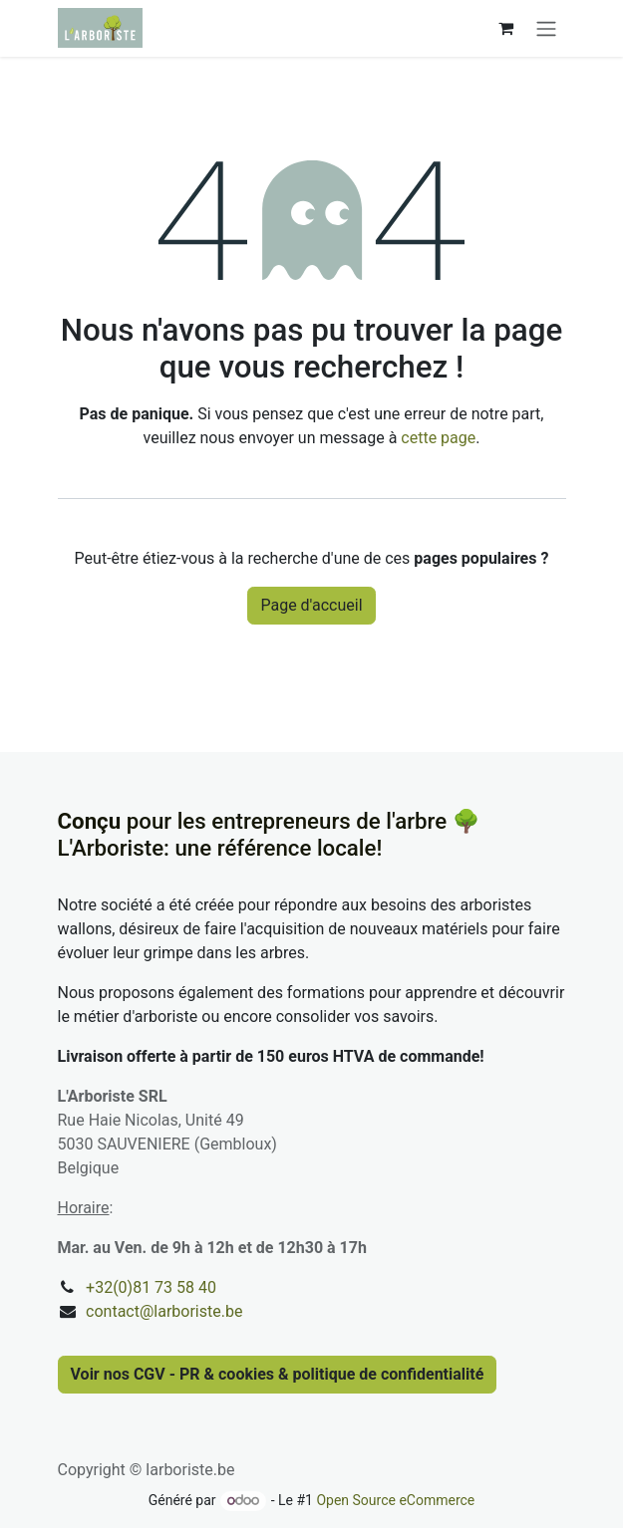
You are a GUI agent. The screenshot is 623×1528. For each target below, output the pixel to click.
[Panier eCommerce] (506, 28)
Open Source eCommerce (395, 1500)
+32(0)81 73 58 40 (151, 1287)
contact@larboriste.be (164, 1311)
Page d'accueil (311, 605)
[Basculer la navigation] (546, 28)
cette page (438, 437)
